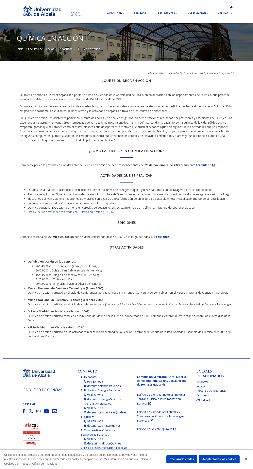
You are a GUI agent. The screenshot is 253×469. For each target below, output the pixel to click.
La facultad (65, 49)
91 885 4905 (93, 381)
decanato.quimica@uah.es (102, 425)
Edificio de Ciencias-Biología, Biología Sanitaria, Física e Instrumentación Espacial (161, 399)
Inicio (20, 49)
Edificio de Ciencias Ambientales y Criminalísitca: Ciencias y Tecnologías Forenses (160, 416)
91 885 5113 (93, 408)
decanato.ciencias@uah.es (102, 386)
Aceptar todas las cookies (219, 459)
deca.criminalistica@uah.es (102, 443)
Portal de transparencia (211, 390)
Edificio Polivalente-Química (154, 429)
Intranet (201, 386)
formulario (203, 165)
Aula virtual (203, 399)
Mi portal (202, 382)
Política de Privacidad (44, 463)
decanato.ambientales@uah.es (105, 412)
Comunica (202, 395)
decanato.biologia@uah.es (102, 399)
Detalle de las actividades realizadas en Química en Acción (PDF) (69, 212)
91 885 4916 (93, 395)
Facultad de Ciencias (41, 49)
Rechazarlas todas (182, 459)
